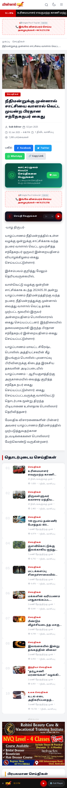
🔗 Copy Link (36, 156)
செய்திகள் (18, 42)
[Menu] (61, 4)
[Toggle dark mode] (54, 4)
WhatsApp (15, 156)
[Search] (46, 4)
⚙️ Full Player (56, 783)
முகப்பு (6, 42)
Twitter (43, 148)
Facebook (24, 148)
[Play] (58, 216)
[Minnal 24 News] (13, 4)
